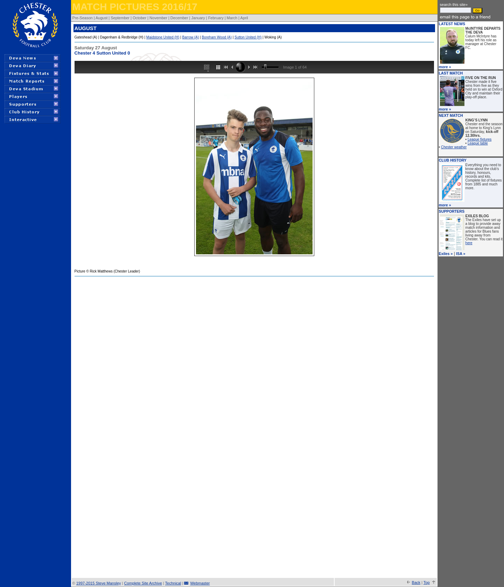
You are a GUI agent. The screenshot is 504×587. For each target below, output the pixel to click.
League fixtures (479, 139)
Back (416, 582)
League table (478, 143)
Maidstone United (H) (162, 37)
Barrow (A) (190, 37)
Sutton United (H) (247, 37)
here (468, 243)
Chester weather (454, 147)
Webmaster (200, 583)
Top (427, 582)
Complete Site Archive (143, 583)
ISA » (460, 254)
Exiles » (446, 254)
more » (445, 67)
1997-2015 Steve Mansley (98, 583)
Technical (173, 583)
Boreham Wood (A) (216, 37)
